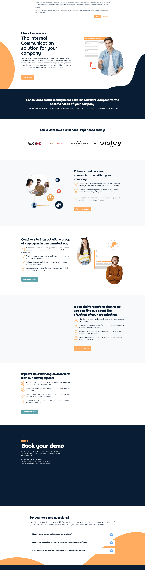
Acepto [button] (97, 16)
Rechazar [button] (105, 16)
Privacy (62, 563)
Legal (56, 563)
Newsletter (77, 563)
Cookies (69, 563)
